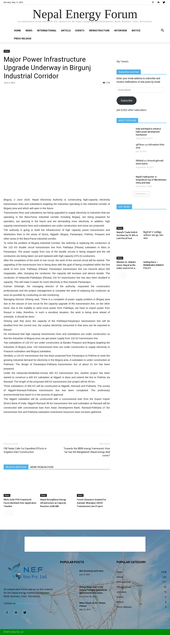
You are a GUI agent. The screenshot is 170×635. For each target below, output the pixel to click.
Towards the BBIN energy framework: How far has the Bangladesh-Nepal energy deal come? (87, 452)
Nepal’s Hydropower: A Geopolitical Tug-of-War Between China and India (151, 180)
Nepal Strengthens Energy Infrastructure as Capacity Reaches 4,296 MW (53, 503)
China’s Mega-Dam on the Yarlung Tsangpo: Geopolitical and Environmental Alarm (93, 590)
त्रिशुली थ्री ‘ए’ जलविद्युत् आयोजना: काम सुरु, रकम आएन (153, 235)
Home (17, 30)
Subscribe (126, 100)
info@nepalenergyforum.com (32, 603)
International (46, 30)
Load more (141, 193)
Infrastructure (99, 30)
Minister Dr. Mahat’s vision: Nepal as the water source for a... (127, 265)
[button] (162, 30)
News (29, 30)
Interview (120, 30)
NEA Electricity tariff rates (91, 571)
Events (79, 30)
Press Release (22, 38)
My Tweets (122, 61)
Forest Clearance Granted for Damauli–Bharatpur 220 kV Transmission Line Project (91, 503)
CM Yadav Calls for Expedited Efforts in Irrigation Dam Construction (25, 450)
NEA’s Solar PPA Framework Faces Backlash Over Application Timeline (20, 503)
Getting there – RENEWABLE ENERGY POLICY (153, 265)
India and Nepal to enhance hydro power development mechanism (148, 132)
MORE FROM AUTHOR (41, 467)
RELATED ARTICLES (16, 467)
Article (66, 30)
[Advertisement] (57, 189)
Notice (136, 30)
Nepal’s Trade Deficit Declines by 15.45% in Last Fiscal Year (127, 235)
